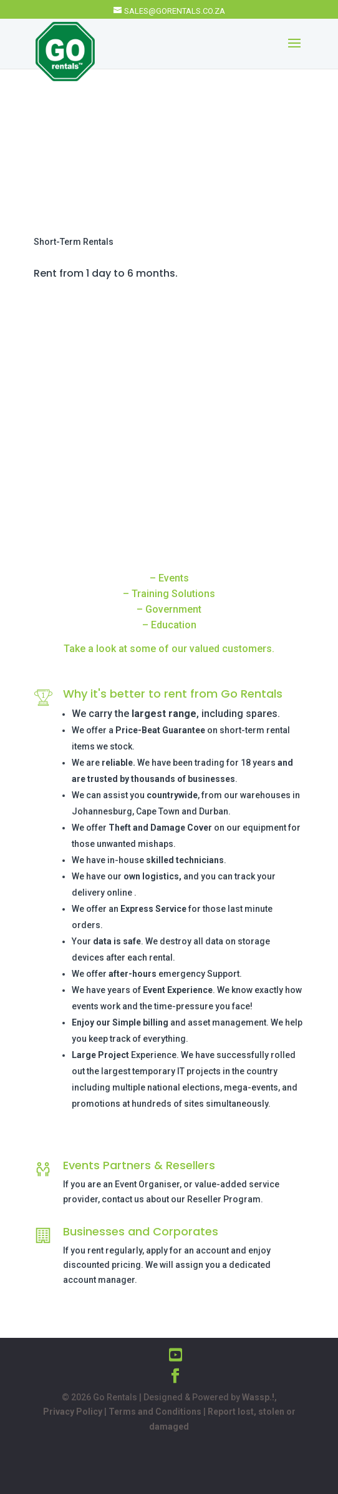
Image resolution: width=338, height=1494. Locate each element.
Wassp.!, (259, 1397)
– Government (169, 609)
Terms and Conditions (155, 1412)
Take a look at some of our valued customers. (169, 649)
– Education (169, 625)
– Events (169, 578)
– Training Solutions (169, 594)
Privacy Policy (72, 1412)
